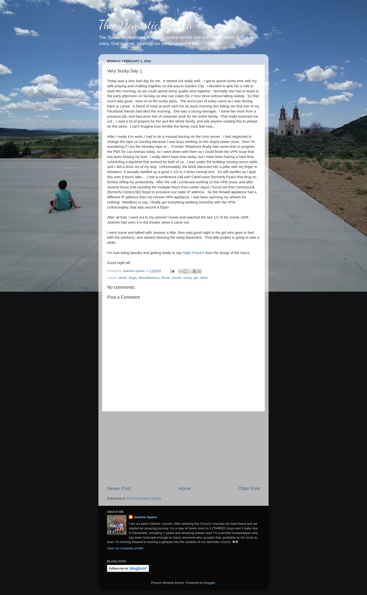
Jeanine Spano (145, 517)
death (123, 278)
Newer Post (119, 488)
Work (204, 278)
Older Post (249, 488)
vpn (196, 278)
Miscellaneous (149, 278)
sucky (187, 278)
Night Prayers (194, 253)
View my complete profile (125, 548)
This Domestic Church (145, 25)
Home (184, 488)
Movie (165, 278)
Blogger (209, 583)
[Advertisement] (183, 448)
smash (177, 278)
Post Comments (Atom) (144, 498)
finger (133, 278)
